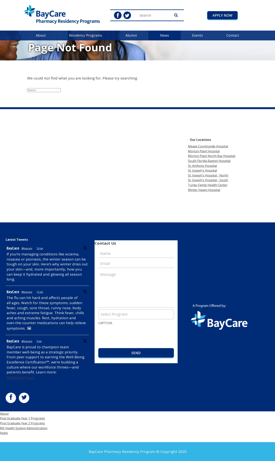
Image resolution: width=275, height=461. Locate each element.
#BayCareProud (20, 377)
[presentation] (127, 334)
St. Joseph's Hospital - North (208, 175)
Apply (4, 433)
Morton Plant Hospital (204, 151)
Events (197, 35)
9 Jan (39, 341)
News (164, 35)
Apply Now (222, 15)
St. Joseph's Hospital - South (208, 180)
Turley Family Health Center (207, 185)
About (41, 35)
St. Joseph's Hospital (202, 170)
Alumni (131, 35)
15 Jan (40, 292)
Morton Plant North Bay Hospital (211, 156)
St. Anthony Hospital (202, 166)
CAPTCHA (105, 323)
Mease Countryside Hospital (208, 146)
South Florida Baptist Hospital (209, 161)
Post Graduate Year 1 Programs (22, 418)
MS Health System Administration (23, 428)
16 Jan (40, 248)
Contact (232, 35)
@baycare (27, 248)
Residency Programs (85, 35)
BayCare (13, 248)
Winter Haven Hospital (204, 190)
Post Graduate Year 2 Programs (22, 423)
